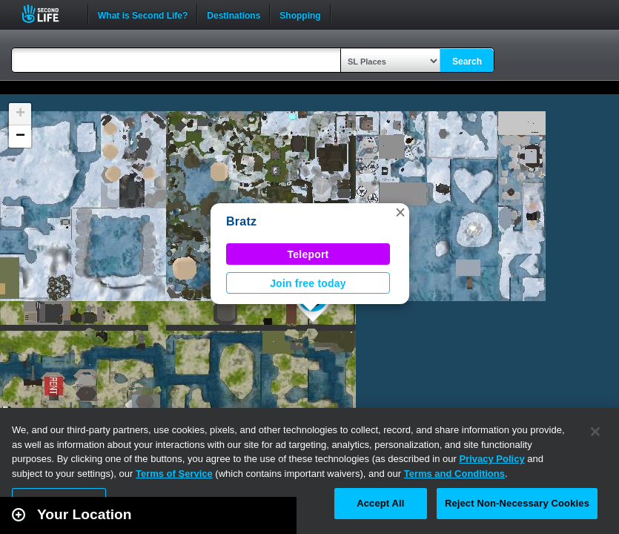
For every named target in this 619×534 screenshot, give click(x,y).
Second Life (48, 14)
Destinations (233, 14)
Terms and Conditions (454, 473)
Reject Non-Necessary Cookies (517, 503)
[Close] (595, 431)
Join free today (308, 283)
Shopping (299, 14)
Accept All (380, 503)
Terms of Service (174, 473)
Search (467, 61)
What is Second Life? (143, 14)
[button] (400, 212)
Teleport (308, 254)
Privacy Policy (491, 458)
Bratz (241, 221)
